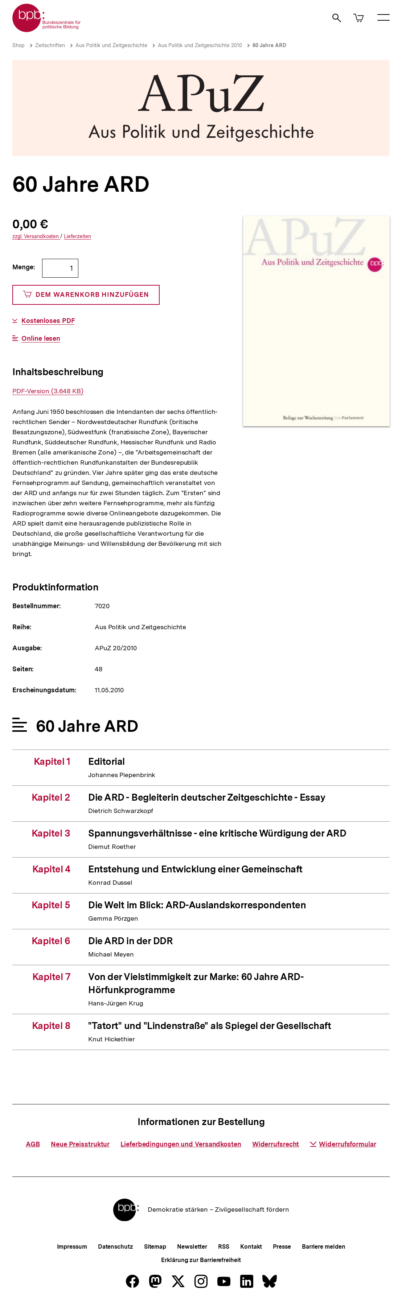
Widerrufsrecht (275, 1144)
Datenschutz (115, 1246)
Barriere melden (323, 1246)
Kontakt (251, 1246)
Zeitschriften (50, 45)
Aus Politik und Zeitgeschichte (111, 45)
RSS (223, 1246)
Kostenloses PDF (48, 321)
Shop (18, 45)
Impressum (72, 1246)
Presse (282, 1246)
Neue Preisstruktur (80, 1144)
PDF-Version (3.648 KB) (47, 391)
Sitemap (155, 1246)
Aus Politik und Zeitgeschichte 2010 (200, 45)
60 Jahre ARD (269, 45)
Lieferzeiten (77, 236)
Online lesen (40, 339)
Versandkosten (36, 236)
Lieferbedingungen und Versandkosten (180, 1144)
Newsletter (192, 1246)
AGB (33, 1144)
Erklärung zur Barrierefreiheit (201, 1260)
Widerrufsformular (343, 1144)
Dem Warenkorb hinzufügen (86, 295)
